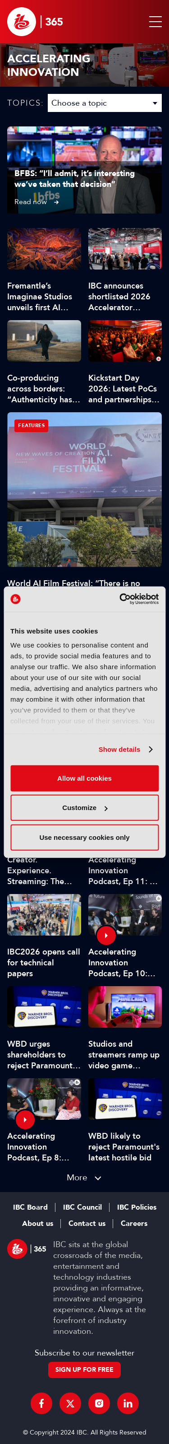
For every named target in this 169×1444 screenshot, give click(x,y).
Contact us (87, 1224)
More (77, 1177)
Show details (120, 749)
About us (37, 1224)
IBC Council (82, 1207)
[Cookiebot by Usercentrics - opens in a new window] (120, 599)
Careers (134, 1224)
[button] (154, 21)
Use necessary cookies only (84, 837)
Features (31, 425)
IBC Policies (136, 1207)
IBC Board (30, 1207)
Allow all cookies (84, 778)
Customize (84, 807)
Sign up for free (84, 1369)
